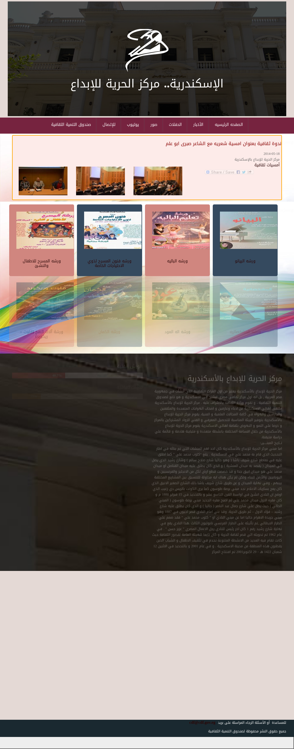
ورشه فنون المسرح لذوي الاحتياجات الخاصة (109, 262)
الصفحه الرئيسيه (229, 124)
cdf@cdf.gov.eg (200, 722)
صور (153, 124)
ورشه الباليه (177, 260)
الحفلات (175, 124)
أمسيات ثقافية (267, 165)
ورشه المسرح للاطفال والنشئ (42, 262)
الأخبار (198, 124)
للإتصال (108, 124)
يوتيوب (133, 124)
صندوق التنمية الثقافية (71, 124)
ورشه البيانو (245, 260)
